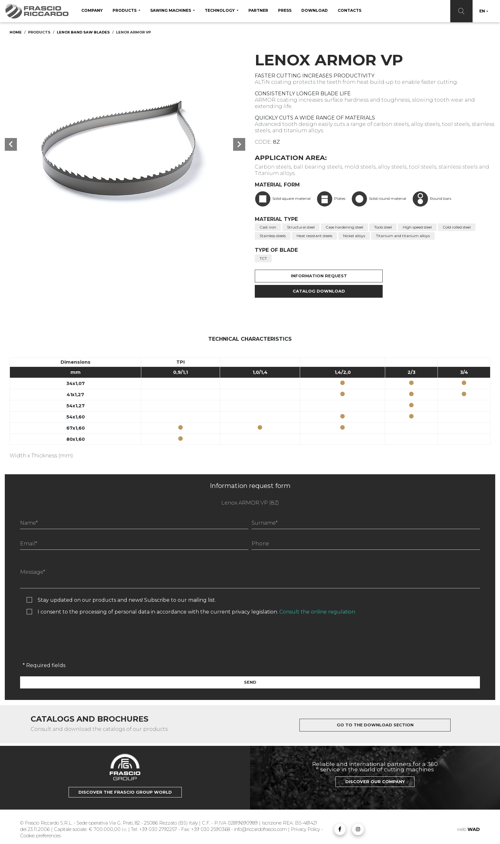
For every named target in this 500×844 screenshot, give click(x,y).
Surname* (264, 523)
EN (482, 11)
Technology (220, 10)
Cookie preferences (40, 836)
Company (92, 10)
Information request (315, 275)
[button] (11, 144)
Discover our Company (375, 781)
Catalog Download (315, 291)
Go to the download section (375, 725)
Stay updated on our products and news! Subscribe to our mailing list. (127, 600)
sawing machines (171, 10)
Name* (29, 523)
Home (16, 32)
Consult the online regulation (317, 612)
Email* (28, 544)
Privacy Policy (306, 829)
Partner (258, 10)
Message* (32, 572)
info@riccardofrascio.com (260, 829)
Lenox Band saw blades (83, 32)
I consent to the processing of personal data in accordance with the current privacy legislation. (196, 612)
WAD (473, 829)
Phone (260, 544)
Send (250, 682)
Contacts (349, 10)
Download (314, 10)
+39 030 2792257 (158, 829)
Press (284, 10)
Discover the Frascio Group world (125, 792)
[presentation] (68, 644)
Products (125, 10)
